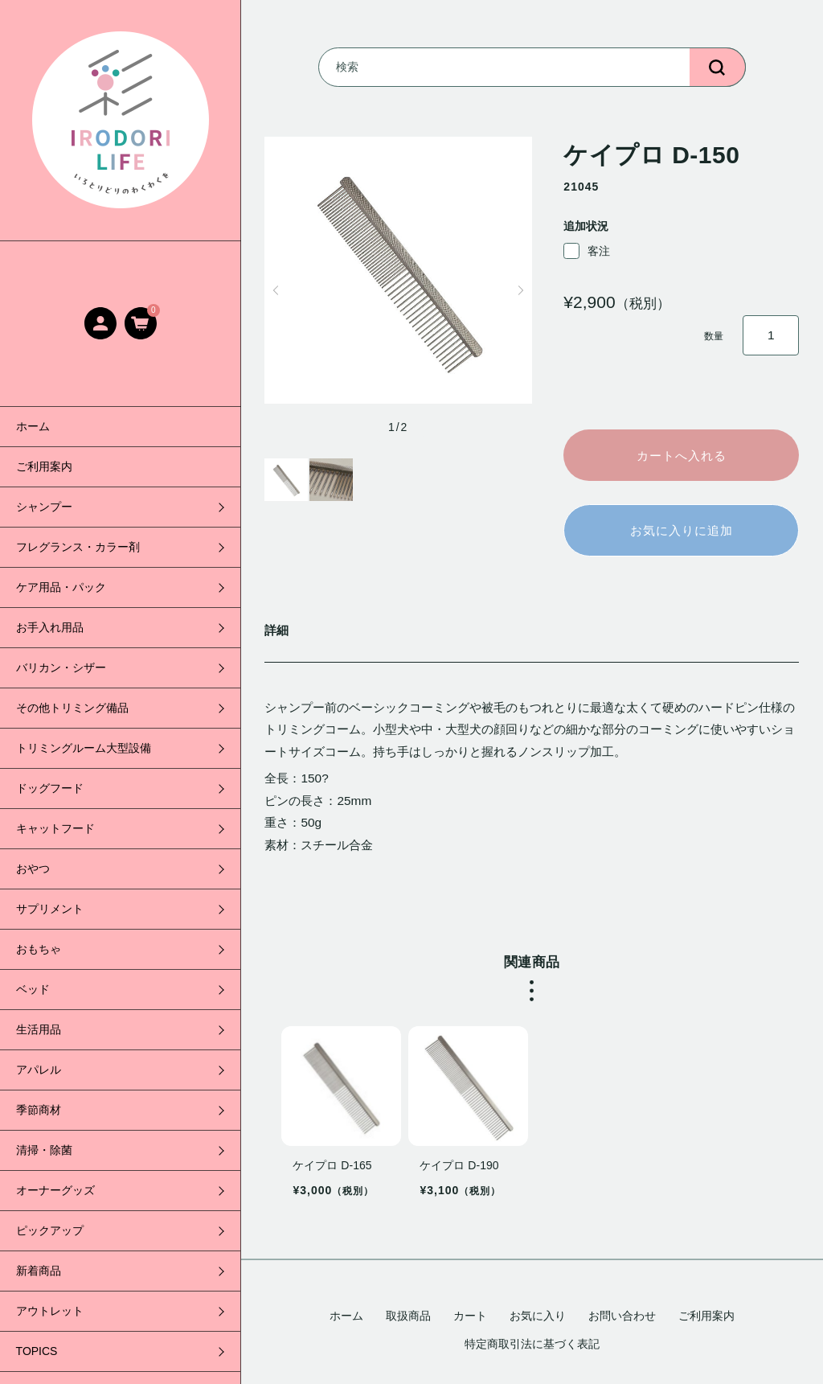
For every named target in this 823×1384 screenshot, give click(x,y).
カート (470, 1315)
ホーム (33, 426)
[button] (275, 290)
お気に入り (538, 1315)
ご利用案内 (44, 466)
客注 (586, 251)
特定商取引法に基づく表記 (532, 1343)
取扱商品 (408, 1315)
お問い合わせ (622, 1315)
